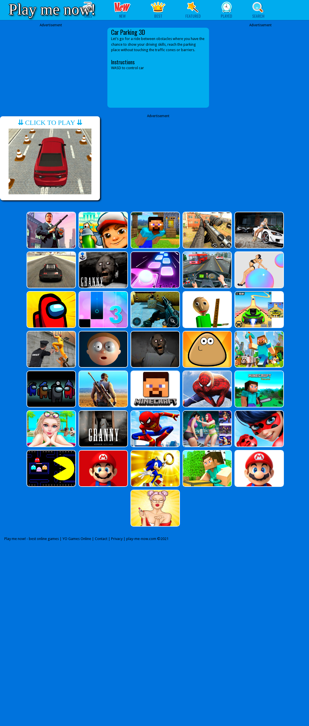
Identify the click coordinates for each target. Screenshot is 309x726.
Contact (101, 539)
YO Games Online (77, 539)
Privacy (117, 539)
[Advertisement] (51, 68)
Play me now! (52, 9)
